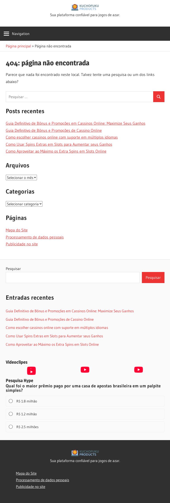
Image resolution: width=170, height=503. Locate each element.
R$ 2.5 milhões (24, 427)
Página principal (18, 46)
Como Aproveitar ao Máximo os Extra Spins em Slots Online (56, 151)
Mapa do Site (17, 230)
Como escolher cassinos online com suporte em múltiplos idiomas (62, 137)
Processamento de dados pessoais (35, 237)
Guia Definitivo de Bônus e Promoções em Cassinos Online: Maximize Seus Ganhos (75, 123)
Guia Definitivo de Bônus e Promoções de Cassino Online (54, 130)
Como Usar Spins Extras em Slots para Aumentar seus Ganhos (59, 144)
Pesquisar (13, 268)
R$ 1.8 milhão (23, 401)
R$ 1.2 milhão (23, 414)
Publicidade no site (22, 244)
